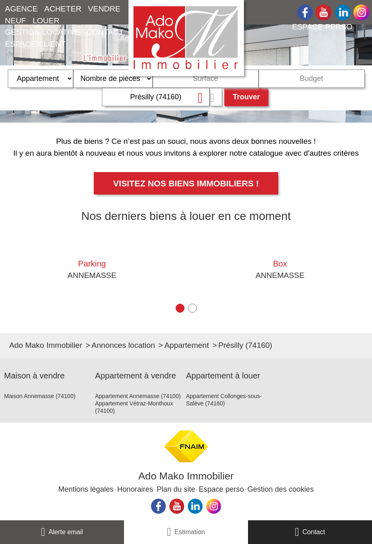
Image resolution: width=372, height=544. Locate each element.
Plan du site (176, 489)
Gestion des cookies (280, 489)
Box (280, 263)
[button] (180, 308)
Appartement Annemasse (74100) (137, 396)
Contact (313, 531)
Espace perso (221, 489)
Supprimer (203, 97)
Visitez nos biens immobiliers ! (186, 183)
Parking (92, 263)
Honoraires (135, 489)
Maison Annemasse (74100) (39, 396)
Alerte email (65, 531)
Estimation (189, 531)
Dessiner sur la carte (216, 97)
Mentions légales (85, 489)
